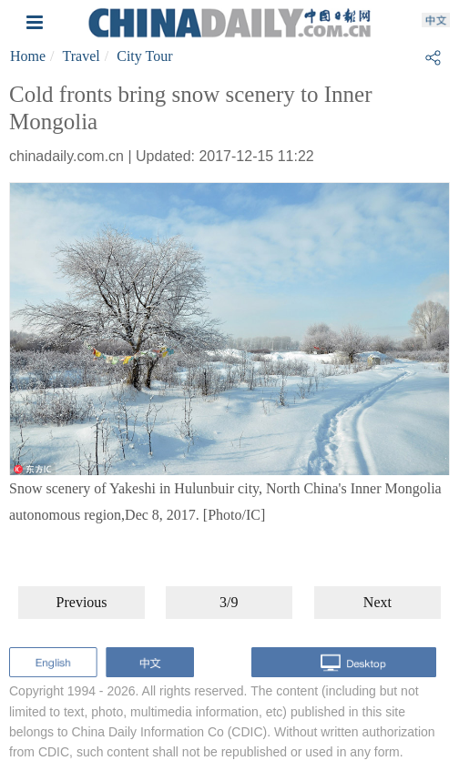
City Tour (144, 56)
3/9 (228, 602)
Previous (81, 602)
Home (28, 56)
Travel (81, 56)
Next (377, 602)
